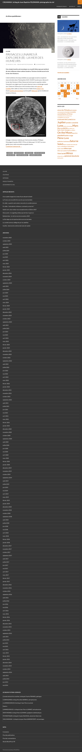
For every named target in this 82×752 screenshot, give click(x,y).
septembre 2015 (7, 633)
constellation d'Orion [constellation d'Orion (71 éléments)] (64, 114)
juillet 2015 (6, 640)
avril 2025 (5, 260)
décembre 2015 (7, 623)
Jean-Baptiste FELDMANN (26, 64)
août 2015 (5, 636)
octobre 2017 (6, 552)
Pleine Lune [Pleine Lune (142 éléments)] (63, 138)
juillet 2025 (6, 250)
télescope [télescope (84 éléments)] (67, 148)
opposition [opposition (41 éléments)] (75, 133)
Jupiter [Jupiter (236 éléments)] (61, 122)
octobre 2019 (6, 474)
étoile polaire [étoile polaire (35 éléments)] (60, 158)
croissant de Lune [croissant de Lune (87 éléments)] (64, 119)
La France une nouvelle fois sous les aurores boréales (17, 200)
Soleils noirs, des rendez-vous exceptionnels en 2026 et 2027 (20, 209)
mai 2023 (5, 335)
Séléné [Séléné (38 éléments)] (72, 146)
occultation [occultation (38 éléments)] (72, 130)
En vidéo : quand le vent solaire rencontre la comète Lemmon (20, 203)
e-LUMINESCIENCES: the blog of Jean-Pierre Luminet (18, 703)
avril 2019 (5, 494)
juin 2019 (5, 487)
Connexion (6, 732)
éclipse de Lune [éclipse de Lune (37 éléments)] (61, 156)
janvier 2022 (6, 387)
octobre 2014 (6, 669)
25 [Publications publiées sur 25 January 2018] (68, 93)
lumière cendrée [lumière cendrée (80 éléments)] (72, 123)
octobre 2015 (6, 630)
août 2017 (5, 559)
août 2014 (5, 675)
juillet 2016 (6, 601)
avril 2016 (5, 610)
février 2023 (6, 344)
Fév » (77, 98)
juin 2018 (5, 526)
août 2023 (5, 325)
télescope (35, 91)
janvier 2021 (6, 426)
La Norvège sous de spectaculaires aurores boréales (17, 219)
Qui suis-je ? (72, 6)
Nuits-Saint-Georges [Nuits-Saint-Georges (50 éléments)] (63, 130)
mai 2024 (5, 296)
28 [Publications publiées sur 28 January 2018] (77, 93)
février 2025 (6, 267)
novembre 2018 (7, 510)
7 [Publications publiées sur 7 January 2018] (77, 85)
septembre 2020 (7, 438)
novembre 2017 (7, 549)
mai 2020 (5, 451)
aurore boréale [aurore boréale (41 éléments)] (65, 112)
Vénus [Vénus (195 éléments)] (69, 153)
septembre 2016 (7, 594)
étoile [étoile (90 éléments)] (77, 156)
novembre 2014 (7, 666)
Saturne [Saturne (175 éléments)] (74, 141)
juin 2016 (5, 604)
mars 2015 (6, 653)
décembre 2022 (7, 351)
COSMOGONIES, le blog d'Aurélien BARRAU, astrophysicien (20, 699)
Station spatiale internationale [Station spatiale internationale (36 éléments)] (70, 144)
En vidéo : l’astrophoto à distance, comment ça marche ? (18, 206)
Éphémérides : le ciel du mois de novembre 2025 (16, 216)
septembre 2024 (7, 283)
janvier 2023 (6, 348)
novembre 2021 (7, 393)
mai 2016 (5, 607)
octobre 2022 (6, 357)
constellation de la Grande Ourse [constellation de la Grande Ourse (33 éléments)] (64, 115)
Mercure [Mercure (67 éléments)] (60, 128)
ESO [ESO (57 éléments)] (72, 119)
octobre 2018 (6, 513)
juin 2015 (5, 643)
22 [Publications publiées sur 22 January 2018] (59, 93)
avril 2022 (5, 377)
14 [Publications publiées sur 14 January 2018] (77, 88)
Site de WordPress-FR (9, 741)
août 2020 (5, 442)
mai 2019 (5, 490)
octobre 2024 (6, 280)
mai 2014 (5, 685)
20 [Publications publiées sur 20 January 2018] (74, 91)
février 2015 (6, 656)
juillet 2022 (6, 367)
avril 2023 (5, 338)
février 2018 (6, 539)
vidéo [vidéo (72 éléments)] (73, 150)
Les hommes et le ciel (9, 184)
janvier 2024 (6, 309)
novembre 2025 (7, 237)
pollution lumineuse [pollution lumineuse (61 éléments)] (63, 141)
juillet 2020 (6, 445)
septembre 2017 (7, 555)
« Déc (59, 98)
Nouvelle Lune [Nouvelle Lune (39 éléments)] (70, 128)
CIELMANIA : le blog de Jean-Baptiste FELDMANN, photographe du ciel (28, 2)
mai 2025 (5, 257)
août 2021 (5, 403)
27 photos (69, 33)
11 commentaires (69, 41)
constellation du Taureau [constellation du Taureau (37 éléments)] (63, 117)
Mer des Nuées (11, 155)
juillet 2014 (6, 679)
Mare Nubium (29, 152)
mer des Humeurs (39, 152)
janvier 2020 (6, 464)
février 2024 (6, 305)
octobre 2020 (6, 435)
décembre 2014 (7, 662)
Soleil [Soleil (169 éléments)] (60, 144)
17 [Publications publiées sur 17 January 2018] (65, 91)
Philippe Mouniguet (22, 155)
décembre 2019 (7, 468)
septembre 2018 (7, 516)
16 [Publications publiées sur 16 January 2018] (62, 91)
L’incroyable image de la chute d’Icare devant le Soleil (17, 196)
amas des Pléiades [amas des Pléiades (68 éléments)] (63, 110)
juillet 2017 (6, 562)
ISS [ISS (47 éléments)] (74, 119)
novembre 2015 (7, 627)
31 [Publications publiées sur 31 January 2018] (65, 96)
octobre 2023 (6, 318)
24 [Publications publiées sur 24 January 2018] (65, 93)
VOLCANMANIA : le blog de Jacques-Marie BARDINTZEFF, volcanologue (23, 719)
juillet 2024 (6, 289)
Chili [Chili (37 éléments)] (70, 112)
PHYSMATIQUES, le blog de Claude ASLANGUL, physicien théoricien (22, 716)
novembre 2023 (7, 315)
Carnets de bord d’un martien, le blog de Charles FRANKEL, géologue (22, 696)
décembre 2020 (7, 429)
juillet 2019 (6, 484)
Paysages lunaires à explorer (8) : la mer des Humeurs (24, 58)
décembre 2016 (7, 584)
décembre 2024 (7, 273)
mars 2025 (6, 263)
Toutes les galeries (63, 72)
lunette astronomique (16, 91)
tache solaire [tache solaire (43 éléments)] (60, 148)
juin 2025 (5, 254)
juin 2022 (5, 370)
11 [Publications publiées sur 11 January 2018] (68, 88)
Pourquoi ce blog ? (62, 6)
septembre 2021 (7, 400)
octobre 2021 (6, 396)
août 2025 (5, 247)
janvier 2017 (6, 581)
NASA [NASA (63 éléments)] (65, 128)
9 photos (69, 59)
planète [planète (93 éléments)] (60, 135)
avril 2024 (5, 299)
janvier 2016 (6, 620)
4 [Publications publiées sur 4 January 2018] (68, 85)
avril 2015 (5, 649)
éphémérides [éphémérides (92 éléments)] (70, 156)
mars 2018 (6, 536)
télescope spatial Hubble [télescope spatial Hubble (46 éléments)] (64, 150)
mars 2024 (6, 302)
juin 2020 (5, 448)
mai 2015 (5, 646)
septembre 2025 (7, 244)
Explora (5, 706)
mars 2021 (6, 419)
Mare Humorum (19, 152)
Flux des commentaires (9, 738)
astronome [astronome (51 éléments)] (73, 110)
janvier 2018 (6, 542)
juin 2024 (5, 293)
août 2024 (5, 286)
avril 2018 (5, 533)
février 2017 (6, 578)
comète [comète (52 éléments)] (73, 112)
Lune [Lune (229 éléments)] (60, 125)
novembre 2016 (7, 588)
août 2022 (5, 364)
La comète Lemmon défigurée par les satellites (15, 222)
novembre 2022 (7, 354)
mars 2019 (6, 497)
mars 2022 (6, 380)
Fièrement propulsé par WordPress (11, 749)
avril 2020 (5, 455)
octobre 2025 (6, 241)
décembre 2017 (7, 546)
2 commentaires (40, 64)
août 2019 (5, 481)
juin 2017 (5, 565)
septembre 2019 (7, 477)
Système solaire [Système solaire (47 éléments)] (66, 146)
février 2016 (6, 617)
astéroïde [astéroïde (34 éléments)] (59, 112)
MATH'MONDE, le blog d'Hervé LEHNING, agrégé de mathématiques (22, 712)
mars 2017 (6, 575)
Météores (5, 178)
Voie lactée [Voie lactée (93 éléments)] (61, 153)
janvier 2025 (6, 270)
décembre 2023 (7, 312)
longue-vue (39, 88)
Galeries (65, 17)
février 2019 (6, 500)
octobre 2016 (6, 591)
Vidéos (79, 6)
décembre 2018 (7, 507)
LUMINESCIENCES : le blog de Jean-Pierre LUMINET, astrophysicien (22, 709)
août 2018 (5, 520)
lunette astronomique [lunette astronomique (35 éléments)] (67, 126)
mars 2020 (6, 458)
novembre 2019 (7, 471)
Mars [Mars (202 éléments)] (75, 125)
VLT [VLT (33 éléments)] (76, 150)
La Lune (8, 51)
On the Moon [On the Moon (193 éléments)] (64, 132)
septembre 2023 (7, 322)
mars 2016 (6, 614)
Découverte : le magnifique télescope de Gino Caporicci (18, 213)
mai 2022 (5, 374)
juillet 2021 (6, 406)
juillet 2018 (6, 523)
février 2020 (6, 461)
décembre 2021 (7, 390)
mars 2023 (6, 341)
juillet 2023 (6, 328)
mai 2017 (5, 568)
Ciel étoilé (6, 174)
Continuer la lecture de (14, 146)
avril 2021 (5, 416)
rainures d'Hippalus (35, 155)
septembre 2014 (7, 672)
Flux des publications (9, 735)
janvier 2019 (6, 503)
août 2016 (5, 597)
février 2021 (6, 422)
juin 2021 (5, 409)
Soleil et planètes (8, 181)
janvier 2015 (6, 659)
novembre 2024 (7, 276)
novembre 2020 (7, 432)
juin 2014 (5, 682)
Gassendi (9, 152)
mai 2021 (5, 413)
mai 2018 (5, 529)
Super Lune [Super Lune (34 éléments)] (59, 146)
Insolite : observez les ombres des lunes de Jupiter (16, 226)
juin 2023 (5, 331)
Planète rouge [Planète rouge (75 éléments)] (68, 135)
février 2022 (6, 383)
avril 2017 (5, 571)
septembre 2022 (7, 361)
